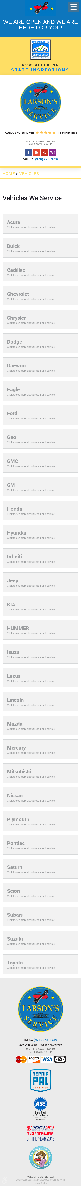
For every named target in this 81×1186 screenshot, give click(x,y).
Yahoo (52, 152)
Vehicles (29, 173)
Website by (40, 1177)
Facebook (28, 152)
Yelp (44, 152)
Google (36, 152)
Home (9, 173)
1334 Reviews (67, 133)
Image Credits (40, 1183)
